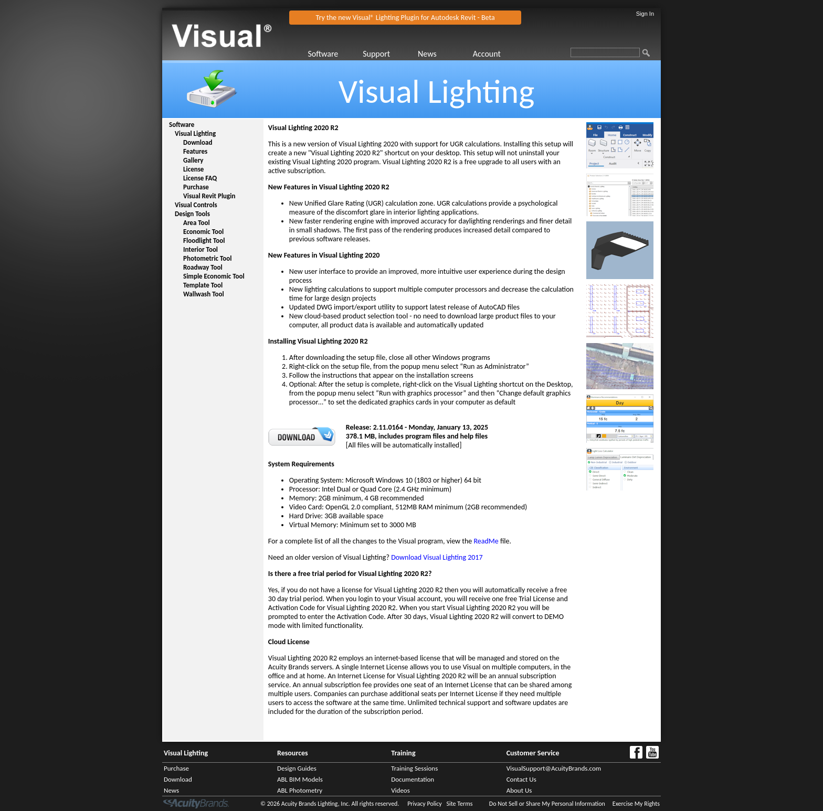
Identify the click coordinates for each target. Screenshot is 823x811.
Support (376, 54)
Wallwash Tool (203, 294)
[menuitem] (334, 53)
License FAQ (200, 178)
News (427, 54)
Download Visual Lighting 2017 (436, 557)
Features (195, 151)
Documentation (412, 779)
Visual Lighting (195, 133)
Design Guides (296, 768)
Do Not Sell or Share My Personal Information (547, 803)
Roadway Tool (203, 267)
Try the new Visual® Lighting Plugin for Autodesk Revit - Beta (405, 18)
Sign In (645, 13)
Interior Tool (200, 249)
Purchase (196, 187)
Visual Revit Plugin (209, 196)
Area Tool (196, 223)
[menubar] (416, 53)
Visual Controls (196, 205)
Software (323, 54)
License (193, 169)
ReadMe (485, 541)
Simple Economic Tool (214, 276)
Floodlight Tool (204, 240)
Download (197, 142)
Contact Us (521, 779)
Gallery (193, 160)
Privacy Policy (424, 803)
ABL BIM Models (300, 779)
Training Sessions (414, 768)
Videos (400, 790)
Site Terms (459, 803)
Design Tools (192, 214)
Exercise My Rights (636, 803)
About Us (519, 790)
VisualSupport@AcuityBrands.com (554, 768)
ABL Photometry (299, 790)
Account (487, 54)
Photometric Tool (207, 258)
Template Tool (203, 285)
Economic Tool (203, 232)
